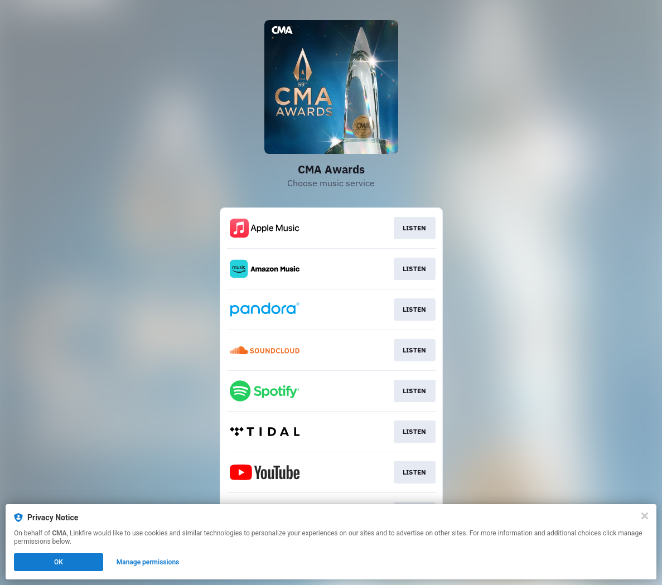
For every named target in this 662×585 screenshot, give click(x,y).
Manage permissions (148, 562)
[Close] (645, 516)
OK (58, 562)
